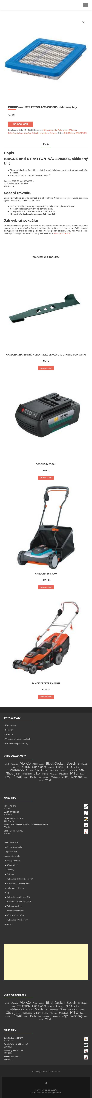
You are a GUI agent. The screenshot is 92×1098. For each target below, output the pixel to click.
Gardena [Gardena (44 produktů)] (41, 770)
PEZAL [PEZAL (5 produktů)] (8, 777)
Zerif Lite (35, 1092)
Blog (7, 892)
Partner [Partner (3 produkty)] (83, 774)
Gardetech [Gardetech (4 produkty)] (53, 770)
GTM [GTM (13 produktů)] (81, 770)
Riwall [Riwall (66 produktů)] (17, 776)
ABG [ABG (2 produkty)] (7, 764)
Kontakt (8, 924)
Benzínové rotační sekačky (19, 901)
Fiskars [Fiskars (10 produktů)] (29, 770)
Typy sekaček (11, 851)
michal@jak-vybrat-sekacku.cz (46, 1071)
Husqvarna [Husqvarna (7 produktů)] (27, 773)
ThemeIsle (56, 1092)
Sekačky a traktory (40, 133)
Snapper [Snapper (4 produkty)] (46, 777)
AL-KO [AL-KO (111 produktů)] (25, 763)
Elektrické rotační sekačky (18, 897)
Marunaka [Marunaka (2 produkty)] (53, 774)
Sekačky (9, 729)
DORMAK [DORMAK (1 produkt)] (51, 767)
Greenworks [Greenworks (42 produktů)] (68, 770)
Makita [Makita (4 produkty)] (45, 774)
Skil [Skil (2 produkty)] (39, 777)
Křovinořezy (10, 725)
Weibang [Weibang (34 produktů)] (76, 777)
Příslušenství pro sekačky (19, 133)
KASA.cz (72, 130)
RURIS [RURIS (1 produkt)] (26, 777)
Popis (46, 143)
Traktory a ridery (14, 906)
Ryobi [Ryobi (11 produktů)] (33, 776)
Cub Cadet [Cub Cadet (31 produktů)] (39, 767)
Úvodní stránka (12, 842)
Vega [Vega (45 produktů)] (64, 777)
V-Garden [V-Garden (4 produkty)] (55, 777)
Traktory (9, 734)
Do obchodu (20, 124)
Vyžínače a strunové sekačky (18, 739)
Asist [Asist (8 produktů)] (35, 763)
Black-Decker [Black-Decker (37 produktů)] (55, 763)
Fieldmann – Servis (15, 888)
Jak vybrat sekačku (62, 233)
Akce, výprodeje (12, 856)
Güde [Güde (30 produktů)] (9, 773)
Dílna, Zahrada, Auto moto (56, 130)
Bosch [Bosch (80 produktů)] (71, 763)
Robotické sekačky (15, 910)
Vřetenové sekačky (15, 915)
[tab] (46, 144)
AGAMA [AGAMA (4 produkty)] (14, 764)
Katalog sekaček (12, 860)
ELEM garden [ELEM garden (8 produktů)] (72, 767)
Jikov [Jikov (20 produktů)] (37, 773)
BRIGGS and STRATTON (75, 133)
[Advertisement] (46, 962)
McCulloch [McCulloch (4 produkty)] (63, 774)
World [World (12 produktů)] (48, 779)
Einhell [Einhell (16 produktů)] (60, 766)
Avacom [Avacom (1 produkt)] (41, 764)
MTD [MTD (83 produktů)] (74, 773)
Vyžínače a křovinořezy (17, 919)
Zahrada (53, 133)
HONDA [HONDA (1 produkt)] (17, 774)
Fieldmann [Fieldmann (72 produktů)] (15, 770)
